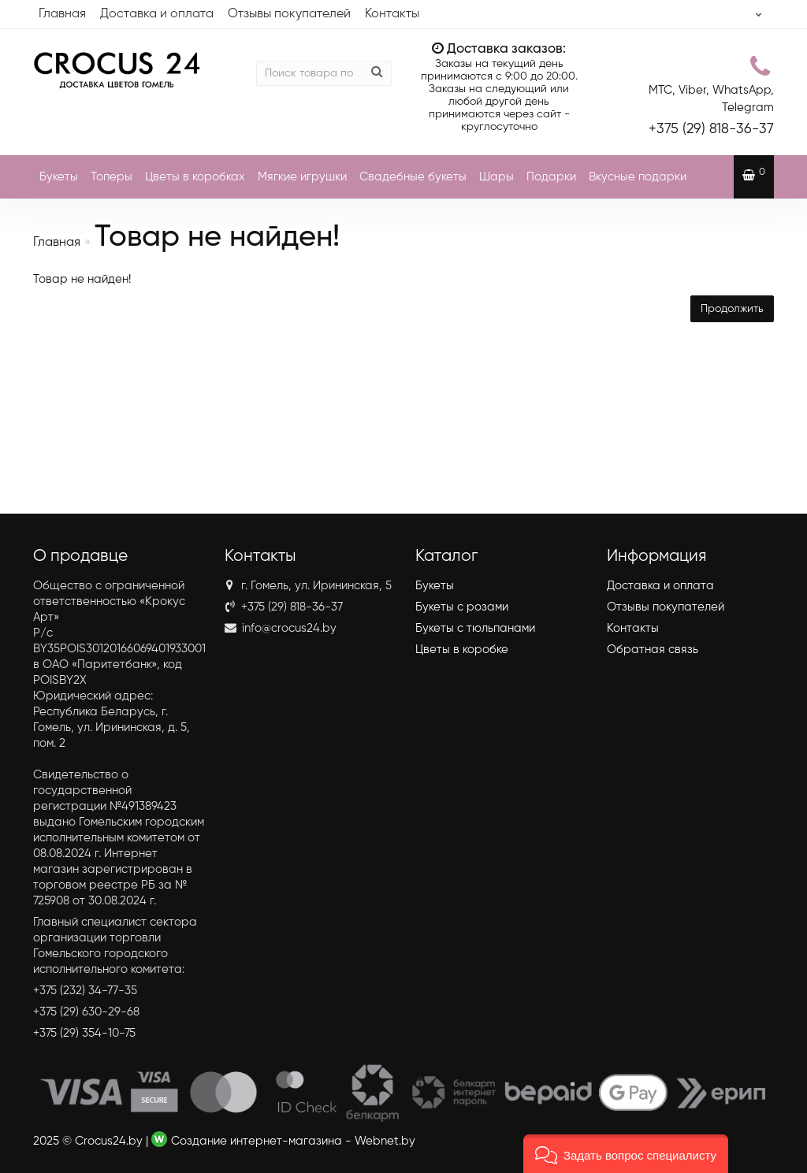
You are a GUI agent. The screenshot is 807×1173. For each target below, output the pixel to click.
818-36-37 (711, 129)
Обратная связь (652, 649)
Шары (496, 177)
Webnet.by (385, 1141)
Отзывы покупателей (289, 14)
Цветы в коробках (195, 177)
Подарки (551, 177)
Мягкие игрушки (302, 177)
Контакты (392, 14)
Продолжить (732, 308)
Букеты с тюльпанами (475, 628)
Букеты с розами (461, 607)
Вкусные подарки (637, 177)
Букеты (58, 177)
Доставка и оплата (157, 14)
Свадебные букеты (413, 177)
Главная (62, 14)
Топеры (111, 177)
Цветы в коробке (461, 649)
